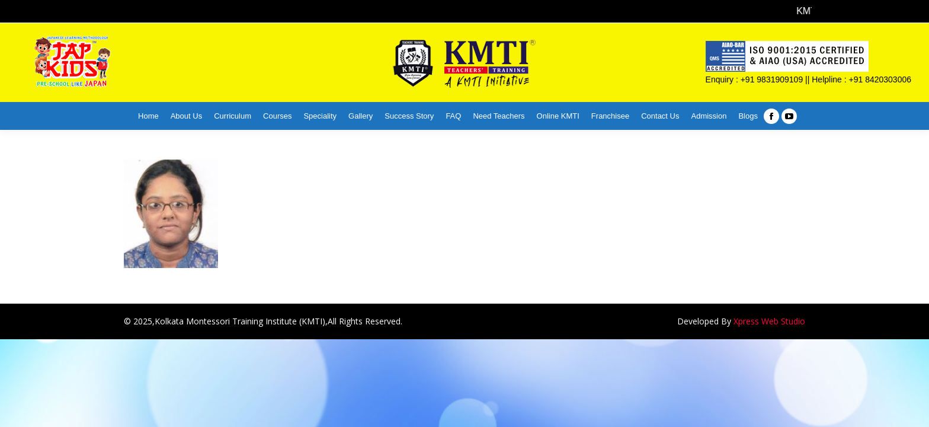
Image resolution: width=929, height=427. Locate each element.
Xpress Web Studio (769, 321)
